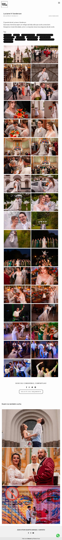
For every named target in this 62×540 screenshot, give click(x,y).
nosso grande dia (32, 37)
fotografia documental (47, 39)
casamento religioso (28, 35)
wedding (16, 35)
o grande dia (20, 37)
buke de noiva (8, 39)
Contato (41, 530)
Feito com (31, 538)
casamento (7, 35)
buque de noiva (20, 39)
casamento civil (9, 37)
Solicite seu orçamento (31, 391)
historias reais (8, 42)
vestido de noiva (45, 37)
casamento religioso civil (44, 35)
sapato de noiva (32, 39)
